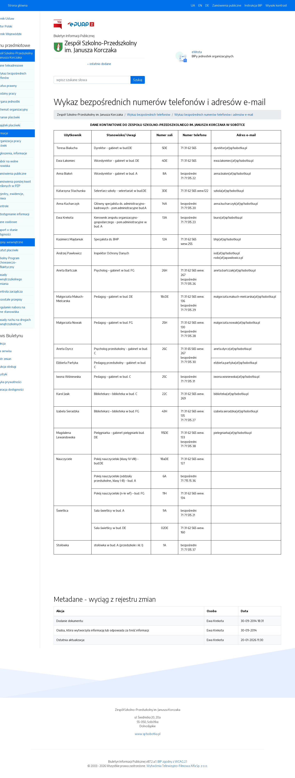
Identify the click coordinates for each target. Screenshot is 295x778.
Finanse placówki (20, 117)
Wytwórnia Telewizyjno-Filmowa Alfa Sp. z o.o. (177, 766)
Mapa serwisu (14, 351)
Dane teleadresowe (21, 65)
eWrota (202, 52)
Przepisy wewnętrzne (20, 242)
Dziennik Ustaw (15, 18)
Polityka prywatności (19, 382)
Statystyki (11, 374)
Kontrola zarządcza (21, 291)
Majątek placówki (20, 125)
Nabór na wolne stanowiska (18, 163)
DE (207, 5)
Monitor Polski (14, 26)
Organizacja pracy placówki (19, 143)
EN (200, 5)
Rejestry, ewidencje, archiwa (21, 196)
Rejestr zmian (14, 359)
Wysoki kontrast (276, 5)
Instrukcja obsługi (16, 366)
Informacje (12, 133)
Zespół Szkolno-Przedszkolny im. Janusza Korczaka (25, 55)
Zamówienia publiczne (23, 173)
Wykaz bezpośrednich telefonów (22, 75)
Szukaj (143, 80)
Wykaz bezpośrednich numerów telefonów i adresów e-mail (219, 114)
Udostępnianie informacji (25, 214)
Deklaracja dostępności (20, 389)
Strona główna (17, 5)
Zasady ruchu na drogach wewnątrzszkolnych (24, 322)
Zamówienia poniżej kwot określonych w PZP (24, 184)
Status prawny (18, 85)
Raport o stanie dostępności (18, 232)
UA (193, 5)
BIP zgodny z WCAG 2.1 (172, 761)
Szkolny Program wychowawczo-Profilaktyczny (19, 262)
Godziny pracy (18, 93)
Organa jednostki (20, 101)
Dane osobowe (18, 222)
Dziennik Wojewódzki (19, 34)
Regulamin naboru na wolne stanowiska (21, 309)
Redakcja (11, 343)
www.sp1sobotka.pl (147, 734)
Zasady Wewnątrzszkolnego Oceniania (20, 279)
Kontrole (14, 206)
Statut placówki (19, 250)
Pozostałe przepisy (21, 299)
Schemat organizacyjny (24, 109)
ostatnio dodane (106, 64)
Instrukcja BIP (253, 5)
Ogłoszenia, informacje (23, 153)
